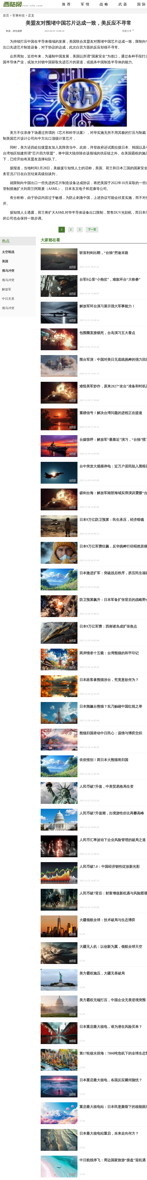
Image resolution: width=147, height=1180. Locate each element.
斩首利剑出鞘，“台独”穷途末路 (103, 253)
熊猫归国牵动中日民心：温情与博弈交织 (110, 733)
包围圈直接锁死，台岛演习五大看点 (107, 333)
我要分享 (128, 31)
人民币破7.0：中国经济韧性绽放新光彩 (109, 867)
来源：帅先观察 (14, 31)
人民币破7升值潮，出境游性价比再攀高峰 (111, 813)
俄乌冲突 (8, 270)
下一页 (92, 229)
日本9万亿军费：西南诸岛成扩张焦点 (108, 626)
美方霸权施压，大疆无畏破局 (102, 973)
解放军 (6, 289)
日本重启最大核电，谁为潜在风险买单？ (110, 1027)
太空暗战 (8, 252)
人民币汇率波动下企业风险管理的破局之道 (112, 840)
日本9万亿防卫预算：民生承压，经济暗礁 (111, 520)
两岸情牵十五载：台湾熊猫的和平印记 (109, 653)
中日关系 (8, 298)
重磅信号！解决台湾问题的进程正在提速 (110, 413)
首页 (6, 15)
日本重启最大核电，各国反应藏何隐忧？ (110, 1080)
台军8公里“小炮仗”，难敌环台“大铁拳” (109, 279)
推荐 (67, 4)
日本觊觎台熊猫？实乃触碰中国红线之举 (110, 706)
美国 (5, 261)
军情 (86, 4)
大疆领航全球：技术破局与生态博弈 (107, 920)
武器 (123, 4)
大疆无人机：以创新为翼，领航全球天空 (110, 947)
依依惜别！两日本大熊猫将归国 (103, 760)
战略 (105, 4)
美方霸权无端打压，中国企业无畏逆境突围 (112, 1000)
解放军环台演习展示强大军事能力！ (107, 306)
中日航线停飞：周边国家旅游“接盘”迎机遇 (112, 1160)
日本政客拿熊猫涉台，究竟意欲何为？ (109, 680)
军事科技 (18, 15)
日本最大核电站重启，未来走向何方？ (109, 1133)
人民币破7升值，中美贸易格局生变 (106, 786)
